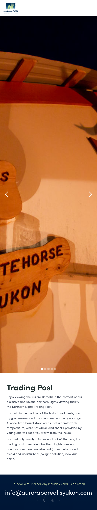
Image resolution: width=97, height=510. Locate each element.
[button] (89, 6)
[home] (10, 8)
